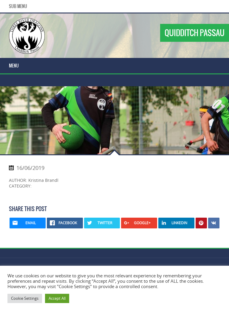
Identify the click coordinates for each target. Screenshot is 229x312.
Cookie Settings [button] (24, 298)
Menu (14, 65)
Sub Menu (18, 6)
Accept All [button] (57, 298)
